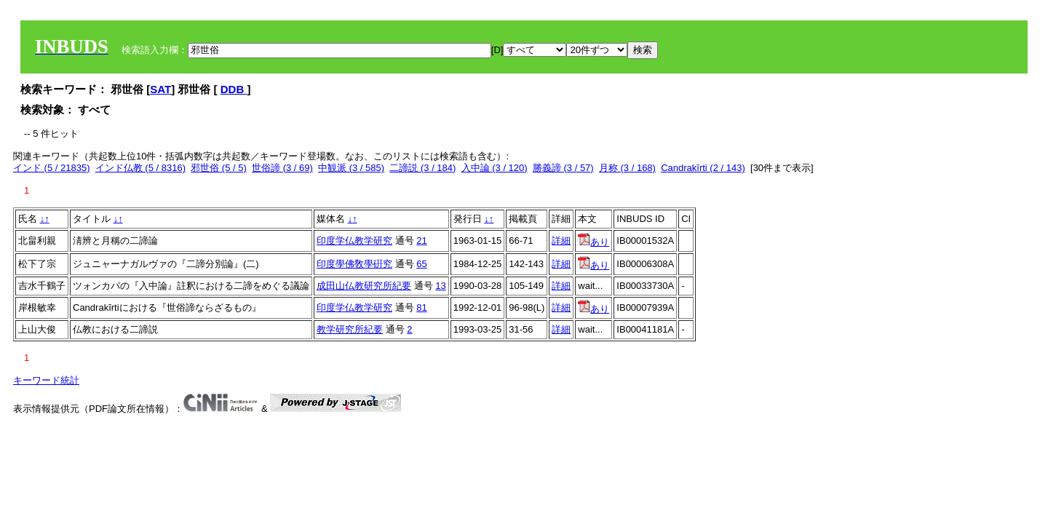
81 (421, 307)
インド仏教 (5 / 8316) (140, 167)
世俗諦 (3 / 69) (282, 167)
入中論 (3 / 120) (494, 167)
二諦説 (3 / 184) (422, 167)
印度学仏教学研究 (354, 240)
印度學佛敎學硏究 (354, 263)
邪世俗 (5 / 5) (219, 167)
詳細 (561, 240)
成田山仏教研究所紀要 (364, 285)
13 (440, 285)
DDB (234, 89)
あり (593, 242)
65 (421, 263)
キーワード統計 (46, 380)
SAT (160, 89)
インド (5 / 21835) (51, 167)
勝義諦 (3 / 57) (563, 167)
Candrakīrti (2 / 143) (703, 167)
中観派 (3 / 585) (351, 167)
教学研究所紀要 (350, 329)
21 (421, 240)
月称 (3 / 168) (627, 167)
